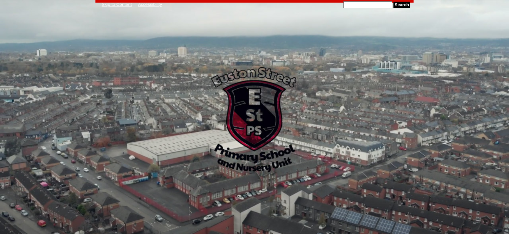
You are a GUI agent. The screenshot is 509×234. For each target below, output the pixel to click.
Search (402, 4)
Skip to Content (117, 4)
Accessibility (150, 4)
